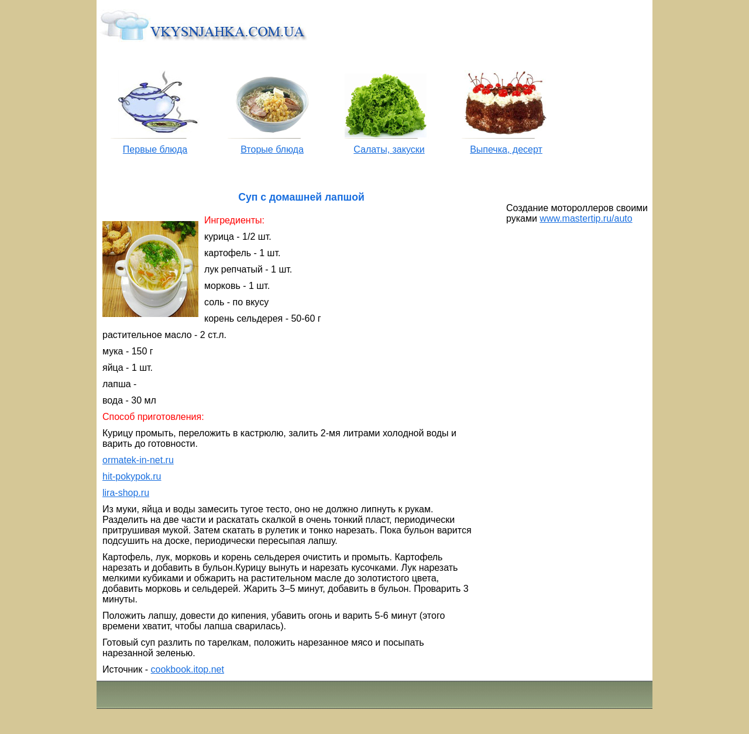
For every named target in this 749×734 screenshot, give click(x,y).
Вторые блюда (272, 149)
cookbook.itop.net (187, 669)
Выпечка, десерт (506, 149)
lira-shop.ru (125, 493)
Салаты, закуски (388, 149)
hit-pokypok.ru (132, 476)
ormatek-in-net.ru (138, 460)
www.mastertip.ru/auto (586, 218)
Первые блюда (155, 149)
